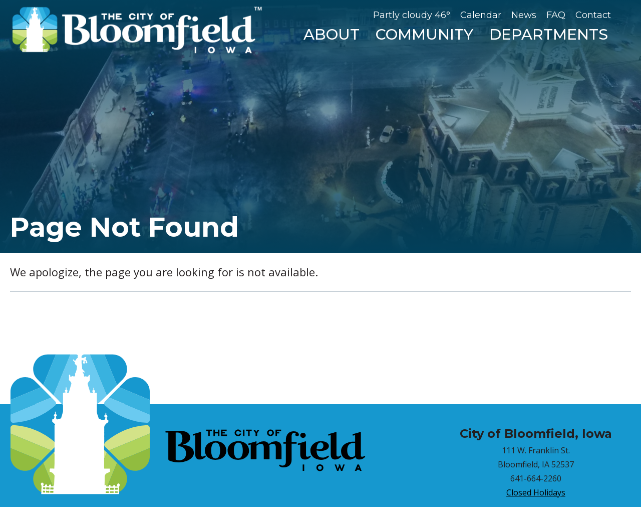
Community (424, 34)
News (523, 15)
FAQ (555, 15)
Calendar (480, 15)
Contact (593, 15)
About (331, 34)
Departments (548, 34)
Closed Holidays (535, 492)
